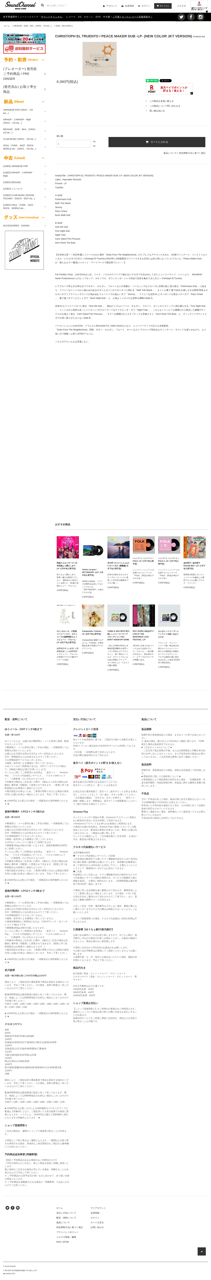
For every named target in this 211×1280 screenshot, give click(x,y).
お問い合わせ (97, 1227)
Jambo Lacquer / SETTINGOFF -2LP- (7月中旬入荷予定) (92, 572)
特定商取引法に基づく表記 (192, 153)
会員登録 (129, 6)
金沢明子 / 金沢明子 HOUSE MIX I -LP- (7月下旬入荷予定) (194, 566)
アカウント (111, 6)
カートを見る (97, 1222)
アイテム (162, 6)
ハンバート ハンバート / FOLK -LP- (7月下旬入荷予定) (143, 561)
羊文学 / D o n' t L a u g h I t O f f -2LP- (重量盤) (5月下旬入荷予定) (118, 566)
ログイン (145, 6)
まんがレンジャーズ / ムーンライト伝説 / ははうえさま (168, 634)
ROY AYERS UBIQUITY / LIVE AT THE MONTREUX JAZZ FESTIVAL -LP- (143, 635)
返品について (170, 153)
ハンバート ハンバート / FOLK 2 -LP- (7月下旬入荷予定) (168, 561)
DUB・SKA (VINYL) (64, 26)
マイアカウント (98, 1208)
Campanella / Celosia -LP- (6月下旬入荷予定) (92, 632)
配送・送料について (66, 1217)
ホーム (7, 26)
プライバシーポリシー (67, 1232)
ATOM (66, 1242)
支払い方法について (66, 1213)
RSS (58, 1242)
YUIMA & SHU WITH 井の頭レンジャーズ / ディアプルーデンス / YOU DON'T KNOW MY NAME (118, 635)
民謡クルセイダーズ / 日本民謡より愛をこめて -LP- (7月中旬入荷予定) (67, 566)
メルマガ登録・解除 (66, 1237)
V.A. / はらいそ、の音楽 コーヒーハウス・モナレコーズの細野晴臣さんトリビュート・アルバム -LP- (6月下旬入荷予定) (67, 637)
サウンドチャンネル (51, 17)
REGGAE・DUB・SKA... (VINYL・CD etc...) (32, 26)
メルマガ (181, 6)
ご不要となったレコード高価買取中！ (133, 17)
